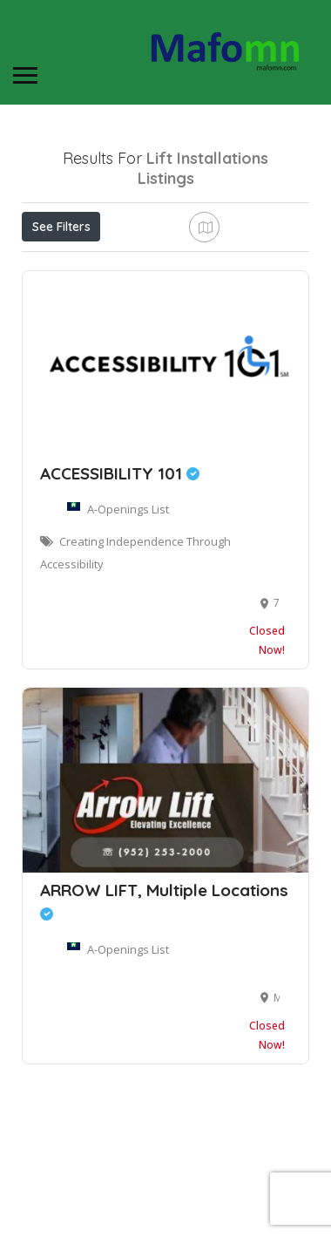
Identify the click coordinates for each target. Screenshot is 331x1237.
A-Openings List (128, 597)
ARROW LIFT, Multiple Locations (164, 988)
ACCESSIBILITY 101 (119, 561)
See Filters (61, 226)
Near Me (100, 264)
